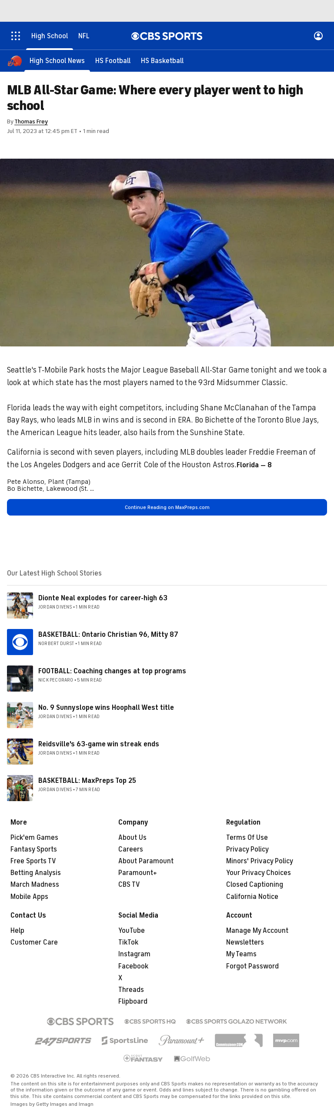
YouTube (131, 930)
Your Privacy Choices (258, 872)
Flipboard (132, 1001)
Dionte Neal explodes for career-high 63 (102, 598)
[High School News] (57, 61)
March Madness (34, 884)
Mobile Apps (29, 896)
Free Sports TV (33, 861)
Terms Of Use (247, 837)
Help (17, 930)
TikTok (128, 942)
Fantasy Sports (33, 849)
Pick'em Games (34, 837)
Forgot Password (252, 966)
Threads (131, 989)
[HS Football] (113, 61)
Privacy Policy (247, 849)
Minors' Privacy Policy (259, 861)
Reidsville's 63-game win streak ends (98, 744)
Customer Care (34, 942)
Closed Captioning (254, 884)
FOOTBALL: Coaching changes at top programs (112, 671)
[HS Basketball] (162, 61)
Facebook (133, 966)
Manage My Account (257, 930)
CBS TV (129, 884)
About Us (132, 837)
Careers (130, 849)
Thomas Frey (31, 121)
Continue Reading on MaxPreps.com (167, 507)
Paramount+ (137, 872)
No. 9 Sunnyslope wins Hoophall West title (106, 707)
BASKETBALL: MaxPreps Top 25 (87, 780)
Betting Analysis (35, 872)
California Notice (252, 896)
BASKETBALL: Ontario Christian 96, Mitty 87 (108, 634)
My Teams (241, 954)
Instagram (134, 954)
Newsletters (245, 942)
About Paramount (146, 861)
